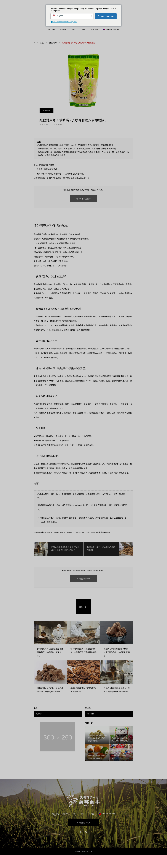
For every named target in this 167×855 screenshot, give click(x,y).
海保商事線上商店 (83, 823)
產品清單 (63, 29)
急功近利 (51, 29)
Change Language (106, 16)
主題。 (73, 29)
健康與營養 (46, 110)
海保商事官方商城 (83, 199)
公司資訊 (94, 29)
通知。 (83, 29)
